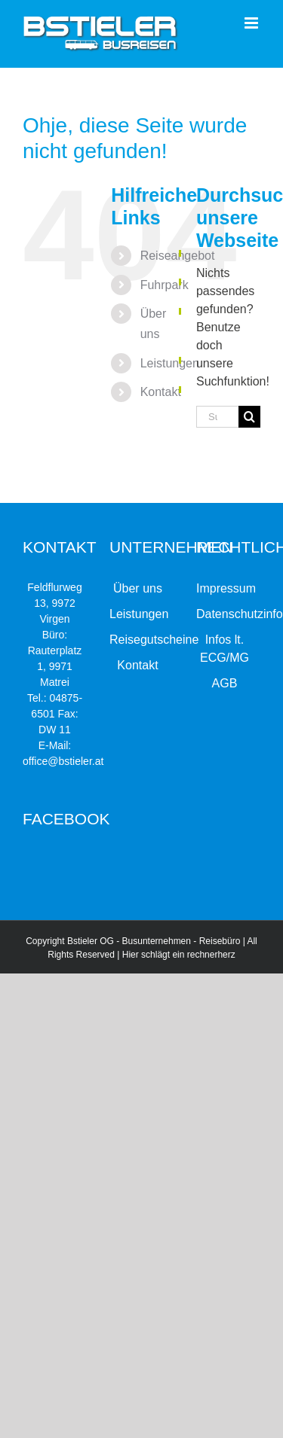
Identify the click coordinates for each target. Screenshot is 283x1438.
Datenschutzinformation (224, 614)
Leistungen (169, 363)
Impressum (224, 588)
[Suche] (249, 417)
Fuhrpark (164, 285)
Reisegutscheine (137, 639)
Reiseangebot (177, 255)
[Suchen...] (217, 417)
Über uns (137, 588)
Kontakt (160, 391)
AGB (225, 683)
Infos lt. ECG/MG (224, 648)
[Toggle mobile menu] (252, 23)
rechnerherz (211, 954)
